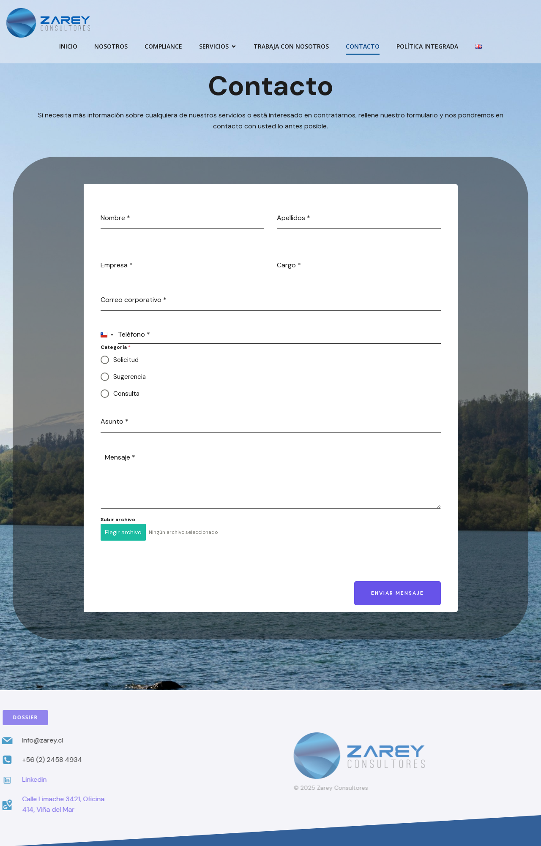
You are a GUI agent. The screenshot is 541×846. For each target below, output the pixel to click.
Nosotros (111, 47)
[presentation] (165, 563)
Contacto (363, 47)
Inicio (68, 47)
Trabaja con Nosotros (291, 47)
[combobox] (107, 335)
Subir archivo (118, 519)
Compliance (163, 47)
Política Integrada (427, 47)
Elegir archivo (123, 532)
